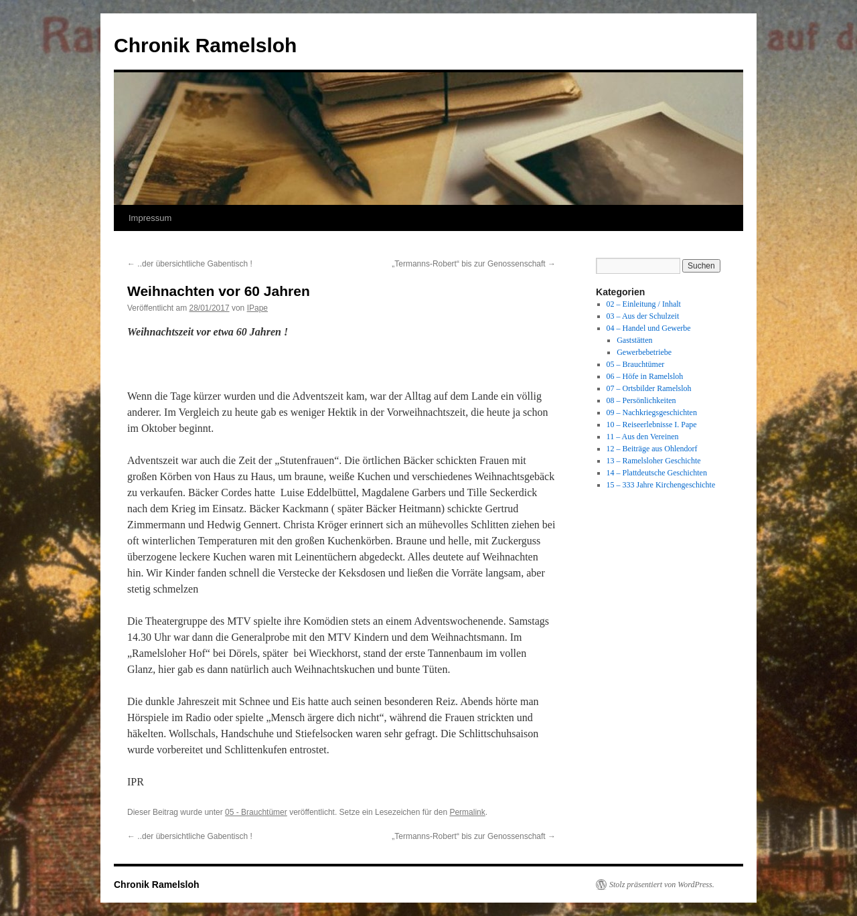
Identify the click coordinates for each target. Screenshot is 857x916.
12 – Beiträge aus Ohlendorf (652, 448)
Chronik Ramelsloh (205, 45)
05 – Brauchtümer (636, 364)
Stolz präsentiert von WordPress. (661, 884)
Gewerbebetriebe (644, 352)
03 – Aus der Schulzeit (643, 316)
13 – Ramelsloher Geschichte (654, 460)
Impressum (150, 218)
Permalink (467, 812)
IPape (257, 308)
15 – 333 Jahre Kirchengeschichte (661, 484)
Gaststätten (634, 340)
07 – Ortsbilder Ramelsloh (649, 388)
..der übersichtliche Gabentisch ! (189, 264)
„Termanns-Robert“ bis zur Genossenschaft (474, 264)
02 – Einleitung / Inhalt (644, 304)
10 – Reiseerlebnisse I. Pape (652, 424)
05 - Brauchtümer (256, 812)
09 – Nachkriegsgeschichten (652, 412)
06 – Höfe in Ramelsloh (645, 376)
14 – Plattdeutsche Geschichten (657, 472)
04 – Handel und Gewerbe (649, 328)
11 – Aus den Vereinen (643, 436)
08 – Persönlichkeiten (641, 400)
